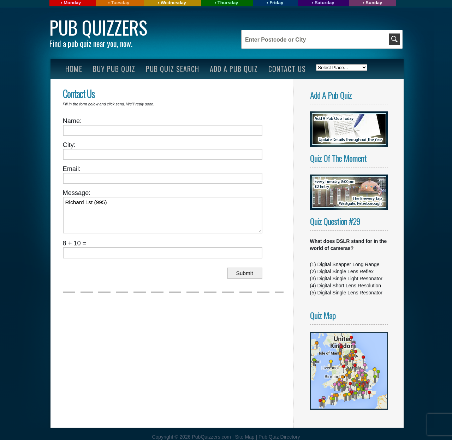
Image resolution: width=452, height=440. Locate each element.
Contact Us (287, 68)
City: (69, 144)
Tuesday (120, 2)
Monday (72, 2)
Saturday (324, 2)
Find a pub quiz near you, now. (90, 43)
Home (73, 68)
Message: (77, 192)
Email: (72, 168)
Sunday (373, 2)
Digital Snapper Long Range (348, 264)
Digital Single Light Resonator (349, 278)
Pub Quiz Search (172, 68)
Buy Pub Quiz (114, 68)
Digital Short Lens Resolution (349, 285)
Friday (276, 2)
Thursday (228, 2)
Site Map (245, 437)
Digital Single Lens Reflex (345, 271)
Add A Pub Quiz (234, 68)
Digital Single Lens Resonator (349, 292)
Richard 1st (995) (162, 215)
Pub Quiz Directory (279, 437)
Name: (72, 120)
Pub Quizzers (98, 27)
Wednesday (173, 2)
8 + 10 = (75, 243)
